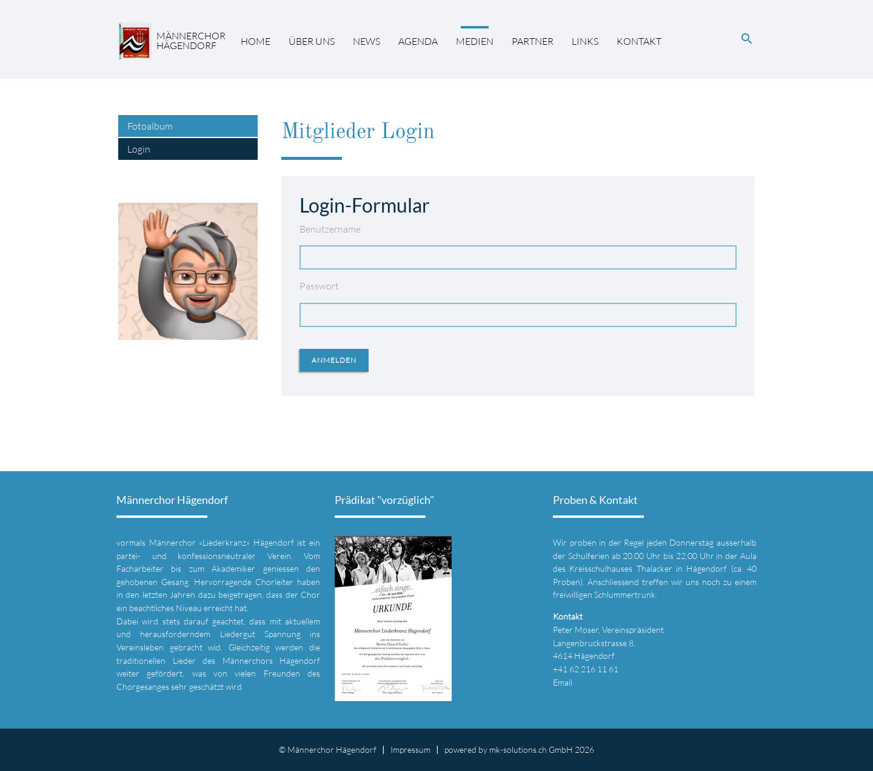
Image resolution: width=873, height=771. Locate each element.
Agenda (418, 41)
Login (138, 149)
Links (585, 41)
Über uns (312, 41)
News (366, 41)
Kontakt (639, 41)
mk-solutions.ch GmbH (531, 749)
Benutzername (330, 229)
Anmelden (334, 360)
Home (255, 41)
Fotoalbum (150, 126)
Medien (474, 41)
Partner (533, 41)
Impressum (410, 749)
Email (562, 682)
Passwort (319, 286)
